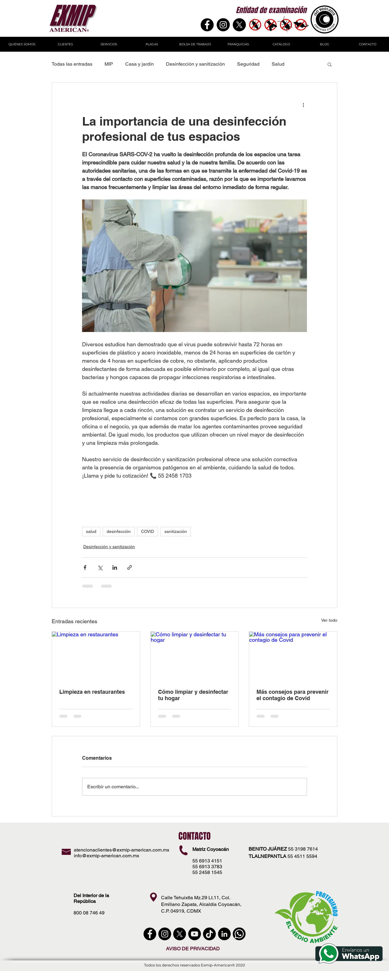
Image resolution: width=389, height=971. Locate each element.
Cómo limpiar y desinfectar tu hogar (193, 695)
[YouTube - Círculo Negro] (194, 934)
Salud (278, 64)
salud (91, 531)
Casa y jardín (139, 64)
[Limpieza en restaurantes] (96, 656)
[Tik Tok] (209, 934)
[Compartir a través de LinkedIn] (115, 567)
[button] (329, 64)
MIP (109, 64)
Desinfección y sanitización (195, 64)
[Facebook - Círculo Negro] (149, 934)
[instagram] (164, 934)
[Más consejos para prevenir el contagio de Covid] (293, 656)
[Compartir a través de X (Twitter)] (100, 567)
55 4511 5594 (302, 856)
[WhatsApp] (239, 934)
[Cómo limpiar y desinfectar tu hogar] (195, 656)
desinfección (119, 531)
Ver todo (329, 620)
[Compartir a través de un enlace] (130, 567)
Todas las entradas (72, 64)
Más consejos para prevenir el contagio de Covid (292, 695)
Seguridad (248, 64)
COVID (147, 531)
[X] (239, 24)
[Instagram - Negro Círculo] (223, 24)
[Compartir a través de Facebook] (85, 567)
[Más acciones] (303, 104)
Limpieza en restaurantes (92, 692)
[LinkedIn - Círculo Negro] (224, 934)
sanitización (175, 531)
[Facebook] (207, 24)
